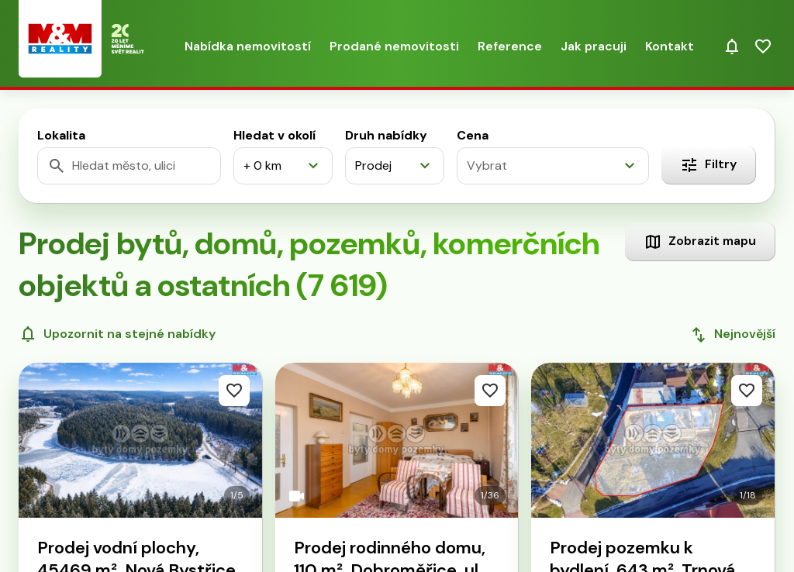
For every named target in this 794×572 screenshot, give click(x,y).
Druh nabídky (386, 135)
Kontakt (669, 46)
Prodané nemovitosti (394, 46)
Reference (510, 46)
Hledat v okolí (274, 135)
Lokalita (61, 135)
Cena (472, 135)
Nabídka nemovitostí (248, 46)
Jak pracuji (594, 46)
